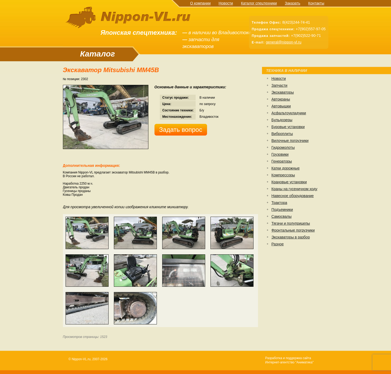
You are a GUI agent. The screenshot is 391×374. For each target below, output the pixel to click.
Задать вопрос (180, 129)
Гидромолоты (283, 147)
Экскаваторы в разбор (291, 237)
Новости (225, 3)
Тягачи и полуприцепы (291, 223)
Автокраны (281, 99)
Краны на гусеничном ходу (294, 189)
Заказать (292, 3)
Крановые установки (289, 182)
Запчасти (279, 85)
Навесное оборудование (293, 196)
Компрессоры (283, 175)
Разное (278, 244)
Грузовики (280, 154)
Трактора (279, 203)
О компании (200, 3)
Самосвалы (282, 216)
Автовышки (281, 106)
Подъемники (282, 209)
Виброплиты (282, 134)
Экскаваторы (283, 92)
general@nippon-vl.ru (283, 42)
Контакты (316, 3)
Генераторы (282, 161)
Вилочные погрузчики (290, 140)
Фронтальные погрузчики (293, 230)
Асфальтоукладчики (289, 113)
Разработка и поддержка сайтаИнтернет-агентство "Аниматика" (289, 360)
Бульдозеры (282, 120)
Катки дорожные (286, 168)
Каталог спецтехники (259, 3)
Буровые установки (288, 127)
